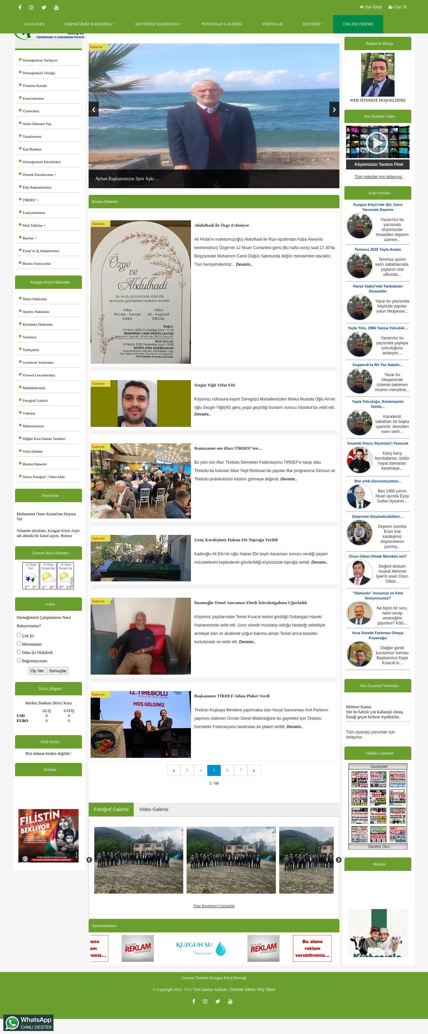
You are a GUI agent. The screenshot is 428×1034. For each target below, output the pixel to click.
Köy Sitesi (266, 989)
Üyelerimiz (29, 111)
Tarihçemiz (29, 350)
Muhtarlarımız (31, 426)
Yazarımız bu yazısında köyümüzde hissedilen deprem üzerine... (392, 229)
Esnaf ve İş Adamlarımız (39, 251)
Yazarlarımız (30, 136)
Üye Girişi (371, 7)
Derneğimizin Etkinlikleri (40, 162)
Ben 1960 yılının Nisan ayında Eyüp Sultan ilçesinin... (392, 496)
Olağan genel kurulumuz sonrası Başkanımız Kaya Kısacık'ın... (392, 655)
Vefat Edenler (31, 451)
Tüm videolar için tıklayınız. (379, 177)
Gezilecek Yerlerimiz (36, 362)
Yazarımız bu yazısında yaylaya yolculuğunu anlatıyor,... (392, 345)
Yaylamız (27, 337)
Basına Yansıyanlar (35, 263)
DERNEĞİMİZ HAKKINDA (88, 24)
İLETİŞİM (311, 24)
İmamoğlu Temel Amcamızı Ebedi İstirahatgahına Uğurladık (250, 602)
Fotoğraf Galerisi (33, 400)
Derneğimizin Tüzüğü (37, 73)
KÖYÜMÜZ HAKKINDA (156, 24)
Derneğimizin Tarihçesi (38, 60)
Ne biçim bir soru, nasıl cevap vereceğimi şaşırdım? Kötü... (392, 615)
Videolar (27, 413)
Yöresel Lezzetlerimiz (37, 375)
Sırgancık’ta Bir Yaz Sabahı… (377, 365)
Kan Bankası (30, 149)
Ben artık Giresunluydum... (377, 481)
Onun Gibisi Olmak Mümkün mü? (378, 556)
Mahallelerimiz (32, 388)
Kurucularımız (31, 98)
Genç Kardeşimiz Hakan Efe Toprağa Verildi (236, 539)
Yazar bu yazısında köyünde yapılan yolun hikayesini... (392, 306)
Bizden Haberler (33, 464)
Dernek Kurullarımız (36, 175)
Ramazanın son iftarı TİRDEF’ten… (228, 448)
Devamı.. (244, 264)
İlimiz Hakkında (33, 299)
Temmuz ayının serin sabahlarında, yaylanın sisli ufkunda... (392, 267)
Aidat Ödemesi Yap (35, 124)
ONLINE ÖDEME (358, 24)
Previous (94, 109)
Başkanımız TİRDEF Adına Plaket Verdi (232, 695)
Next (334, 109)
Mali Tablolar (31, 225)
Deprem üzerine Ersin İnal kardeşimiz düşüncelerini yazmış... (392, 536)
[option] (139, 860)
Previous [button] (89, 860)
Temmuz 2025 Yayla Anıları (377, 249)
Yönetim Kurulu (33, 86)
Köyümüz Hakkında (35, 324)
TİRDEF (27, 200)
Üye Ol (398, 7)
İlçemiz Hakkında (34, 312)
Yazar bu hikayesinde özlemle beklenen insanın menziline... (392, 382)
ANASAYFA (33, 24)
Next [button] (338, 860)
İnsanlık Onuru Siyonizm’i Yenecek (377, 443)
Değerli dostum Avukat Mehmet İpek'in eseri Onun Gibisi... (392, 574)
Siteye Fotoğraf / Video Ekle (42, 477)
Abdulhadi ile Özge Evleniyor (221, 225)
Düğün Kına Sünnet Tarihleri (42, 439)
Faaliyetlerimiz (32, 213)
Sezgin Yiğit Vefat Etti (214, 384)
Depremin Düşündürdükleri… (378, 516)
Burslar (26, 238)
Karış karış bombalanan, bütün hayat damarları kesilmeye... (392, 461)
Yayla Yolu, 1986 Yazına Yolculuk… (378, 328)
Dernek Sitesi (242, 989)
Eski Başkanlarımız (35, 187)
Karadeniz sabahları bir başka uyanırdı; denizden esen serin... (392, 424)
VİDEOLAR (272, 24)
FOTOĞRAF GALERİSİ (222, 24)
